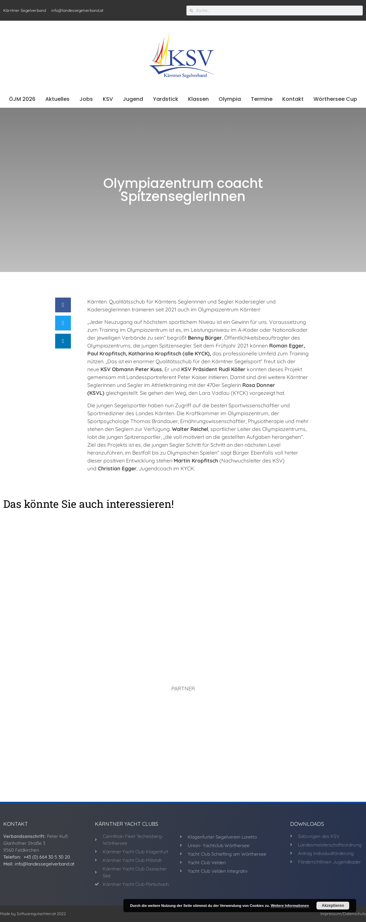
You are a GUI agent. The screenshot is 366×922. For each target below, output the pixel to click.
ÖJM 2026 (22, 99)
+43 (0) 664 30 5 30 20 (47, 857)
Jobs (86, 99)
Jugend (133, 99)
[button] (63, 305)
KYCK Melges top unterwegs (288, 628)
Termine (261, 99)
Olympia (230, 99)
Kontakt (293, 99)
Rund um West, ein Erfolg (183, 633)
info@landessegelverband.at (45, 864)
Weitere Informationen (290, 906)
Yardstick (165, 99)
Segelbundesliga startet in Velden (56, 628)
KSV (108, 99)
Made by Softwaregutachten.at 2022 (33, 913)
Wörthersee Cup (335, 99)
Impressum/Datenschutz (343, 913)
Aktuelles (57, 99)
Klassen (198, 99)
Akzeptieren (333, 905)
